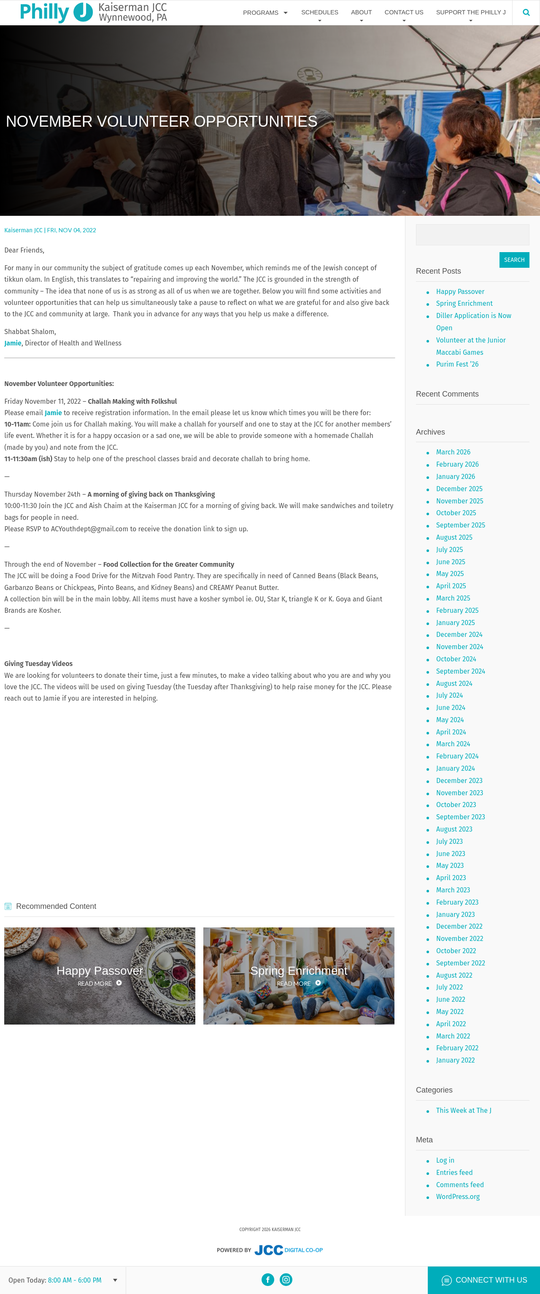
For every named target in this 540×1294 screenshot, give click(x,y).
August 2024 (454, 684)
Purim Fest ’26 (457, 364)
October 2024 (456, 659)
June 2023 (450, 854)
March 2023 (453, 890)
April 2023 (451, 878)
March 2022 (453, 1036)
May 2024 (450, 720)
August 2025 (454, 537)
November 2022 (459, 939)
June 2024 (450, 708)
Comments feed (460, 1185)
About (361, 12)
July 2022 (449, 987)
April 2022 (451, 1024)
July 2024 (449, 695)
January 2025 (455, 623)
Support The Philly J (471, 12)
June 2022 (450, 999)
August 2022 (454, 975)
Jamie (13, 343)
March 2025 (453, 598)
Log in (445, 1160)
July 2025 (449, 550)
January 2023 (455, 915)
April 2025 (451, 586)
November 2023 (459, 793)
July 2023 (449, 841)
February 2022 (457, 1048)
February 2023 (457, 902)
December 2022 (459, 926)
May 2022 (450, 1012)
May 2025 (450, 574)
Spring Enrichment (464, 303)
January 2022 (455, 1060)
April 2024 (451, 732)
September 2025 (460, 525)
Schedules (319, 12)
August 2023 (454, 829)
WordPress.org (458, 1197)
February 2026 (457, 464)
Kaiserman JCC (23, 230)
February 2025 (457, 610)
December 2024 (459, 635)
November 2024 (459, 647)
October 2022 (456, 951)
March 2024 (453, 744)
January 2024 (455, 768)
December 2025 (459, 489)
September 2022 (460, 963)
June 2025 (450, 562)
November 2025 (459, 501)
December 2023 (459, 781)
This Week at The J (463, 1110)
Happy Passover (460, 292)
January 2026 (455, 477)
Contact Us (404, 12)
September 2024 (460, 671)
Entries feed (454, 1173)
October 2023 (456, 805)
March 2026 (453, 452)
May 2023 (450, 866)
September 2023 (460, 817)
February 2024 (457, 756)
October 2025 (456, 513)
